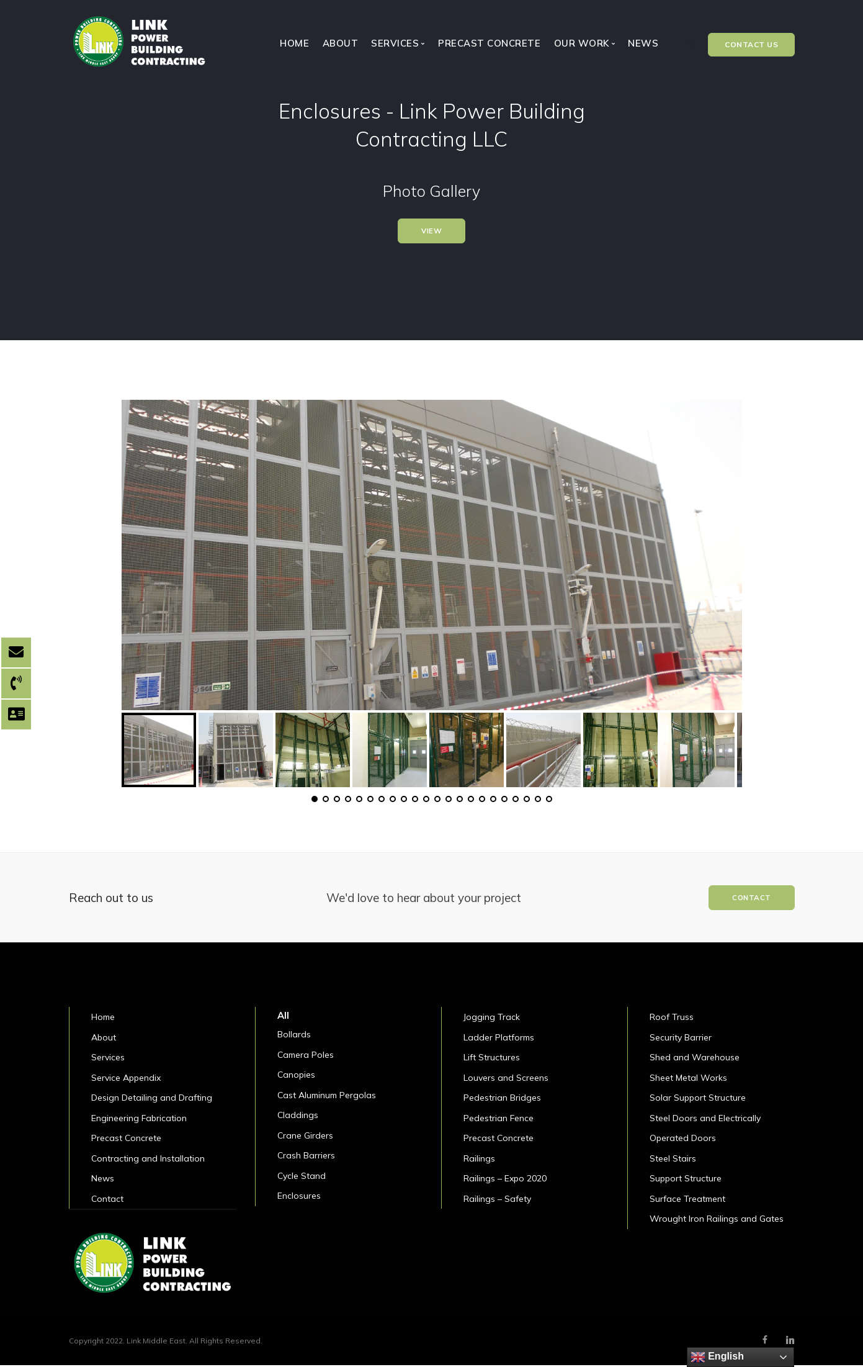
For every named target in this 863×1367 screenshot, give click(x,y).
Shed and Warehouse (695, 1059)
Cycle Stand (301, 1177)
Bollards (294, 1036)
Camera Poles (305, 1056)
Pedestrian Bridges (502, 1100)
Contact (107, 1200)
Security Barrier (681, 1039)
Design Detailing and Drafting (151, 1100)
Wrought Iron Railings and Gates (717, 1221)
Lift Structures (491, 1059)
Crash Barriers (306, 1157)
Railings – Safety (497, 1200)
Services (108, 1059)
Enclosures (299, 1198)
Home (294, 43)
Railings (479, 1160)
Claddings (297, 1117)
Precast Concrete (489, 43)
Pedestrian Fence (498, 1120)
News (643, 43)
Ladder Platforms (498, 1039)
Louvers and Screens (505, 1079)
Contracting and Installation (148, 1160)
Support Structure (686, 1180)
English (717, 1357)
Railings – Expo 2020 (505, 1180)
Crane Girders (305, 1137)
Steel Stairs (673, 1160)
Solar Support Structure (698, 1100)
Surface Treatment (687, 1200)
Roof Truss (672, 1019)
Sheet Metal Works (688, 1079)
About (341, 43)
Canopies (296, 1077)
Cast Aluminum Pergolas (326, 1097)
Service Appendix (126, 1079)
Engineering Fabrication (139, 1120)
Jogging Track (491, 1019)
